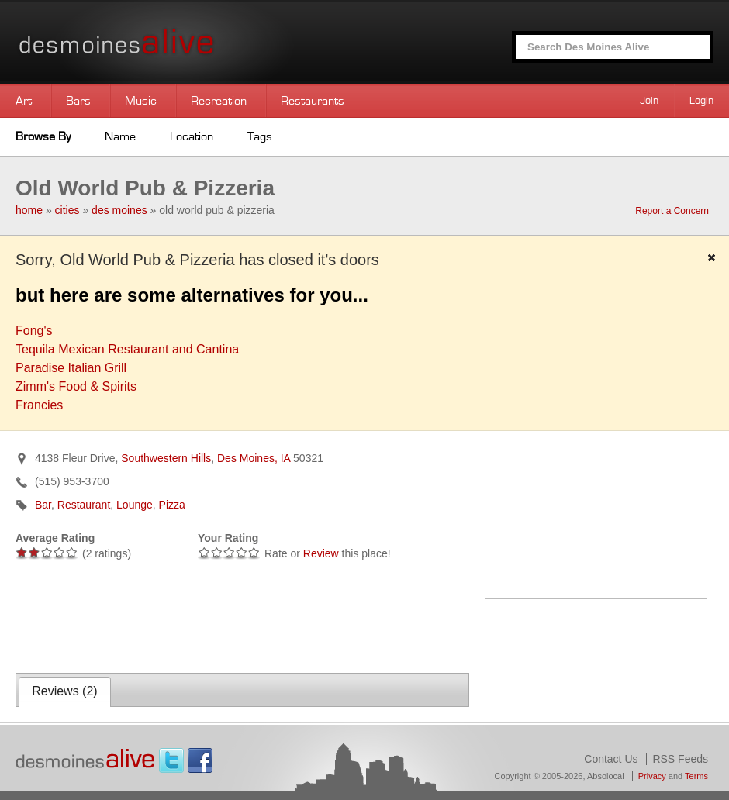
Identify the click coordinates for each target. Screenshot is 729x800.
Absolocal (605, 776)
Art (24, 101)
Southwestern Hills (166, 458)
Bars (78, 101)
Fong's (34, 330)
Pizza (172, 504)
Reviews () (64, 691)
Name (120, 136)
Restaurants (312, 101)
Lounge (134, 504)
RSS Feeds (680, 759)
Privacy (652, 776)
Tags (259, 136)
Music (141, 101)
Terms (696, 776)
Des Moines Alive (171, 42)
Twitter (171, 760)
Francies (39, 405)
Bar (43, 504)
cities (67, 210)
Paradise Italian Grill (71, 367)
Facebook (200, 760)
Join (649, 100)
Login (701, 100)
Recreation (219, 101)
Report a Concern (672, 210)
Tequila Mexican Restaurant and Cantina (127, 349)
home (29, 210)
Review (321, 553)
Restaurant (83, 504)
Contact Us (610, 759)
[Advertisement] (197, 627)
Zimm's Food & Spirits (76, 386)
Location (191, 136)
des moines (119, 210)
